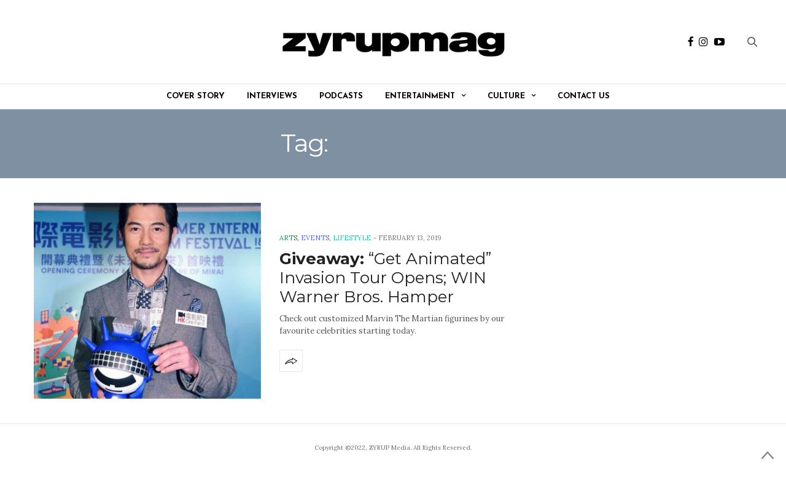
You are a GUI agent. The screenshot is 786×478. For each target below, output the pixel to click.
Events (315, 237)
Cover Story (195, 96)
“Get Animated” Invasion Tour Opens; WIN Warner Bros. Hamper (385, 278)
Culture (506, 96)
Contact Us (584, 96)
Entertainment (420, 96)
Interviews (272, 96)
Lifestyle (352, 237)
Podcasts (341, 96)
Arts (288, 237)
